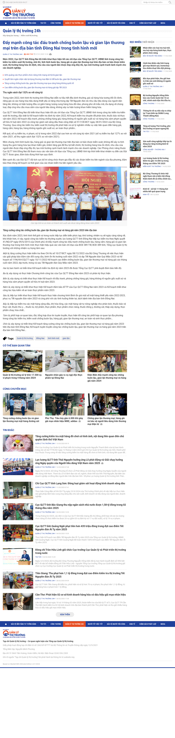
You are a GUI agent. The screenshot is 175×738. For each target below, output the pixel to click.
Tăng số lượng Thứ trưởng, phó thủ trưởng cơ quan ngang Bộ (156, 127)
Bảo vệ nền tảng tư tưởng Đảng (23, 23)
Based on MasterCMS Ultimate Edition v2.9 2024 (21, 664)
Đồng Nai (40, 338)
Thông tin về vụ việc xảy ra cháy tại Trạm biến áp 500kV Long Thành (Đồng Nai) (157, 113)
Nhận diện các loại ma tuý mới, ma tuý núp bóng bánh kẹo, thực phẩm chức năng (157, 50)
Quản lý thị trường (25, 338)
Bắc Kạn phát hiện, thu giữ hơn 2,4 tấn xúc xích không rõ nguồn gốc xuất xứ (157, 81)
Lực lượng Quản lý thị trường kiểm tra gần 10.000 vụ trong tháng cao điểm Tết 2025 (156, 160)
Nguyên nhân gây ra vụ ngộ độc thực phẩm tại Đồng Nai (63, 376)
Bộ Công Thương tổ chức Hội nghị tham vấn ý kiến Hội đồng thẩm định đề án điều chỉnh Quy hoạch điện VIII (157, 176)
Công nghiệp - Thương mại (154, 149)
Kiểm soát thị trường (29, 35)
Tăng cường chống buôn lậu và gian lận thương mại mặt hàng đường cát (21, 420)
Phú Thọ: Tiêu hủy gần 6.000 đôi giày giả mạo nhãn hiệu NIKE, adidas (64, 420)
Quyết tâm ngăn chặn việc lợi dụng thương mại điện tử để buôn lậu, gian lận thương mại (43, 79)
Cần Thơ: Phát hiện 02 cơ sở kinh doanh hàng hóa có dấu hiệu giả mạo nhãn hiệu (80, 594)
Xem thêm (65, 614)
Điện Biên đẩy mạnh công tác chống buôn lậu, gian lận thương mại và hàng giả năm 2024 (107, 378)
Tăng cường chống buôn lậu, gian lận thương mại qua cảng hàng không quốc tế (39, 83)
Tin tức (43, 23)
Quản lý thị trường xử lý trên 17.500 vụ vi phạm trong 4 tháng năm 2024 (22, 376)
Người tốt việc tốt (95, 23)
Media (163, 23)
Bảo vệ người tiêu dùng (116, 23)
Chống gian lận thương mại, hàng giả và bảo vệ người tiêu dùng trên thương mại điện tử (107, 421)
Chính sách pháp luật (147, 23)
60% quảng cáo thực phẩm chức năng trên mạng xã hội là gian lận (33, 75)
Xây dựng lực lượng (10, 35)
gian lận (66, 338)
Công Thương (56, 23)
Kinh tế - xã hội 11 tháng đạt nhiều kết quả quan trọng (155, 190)
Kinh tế (132, 23)
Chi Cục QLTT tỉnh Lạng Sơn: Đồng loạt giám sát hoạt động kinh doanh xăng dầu (80, 483)
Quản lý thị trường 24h (74, 23)
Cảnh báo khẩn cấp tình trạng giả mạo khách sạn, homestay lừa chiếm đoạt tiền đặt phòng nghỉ (156, 66)
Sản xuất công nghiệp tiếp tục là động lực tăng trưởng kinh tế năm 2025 (157, 144)
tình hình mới (53, 338)
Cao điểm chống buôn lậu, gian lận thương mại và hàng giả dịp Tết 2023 (36, 87)
